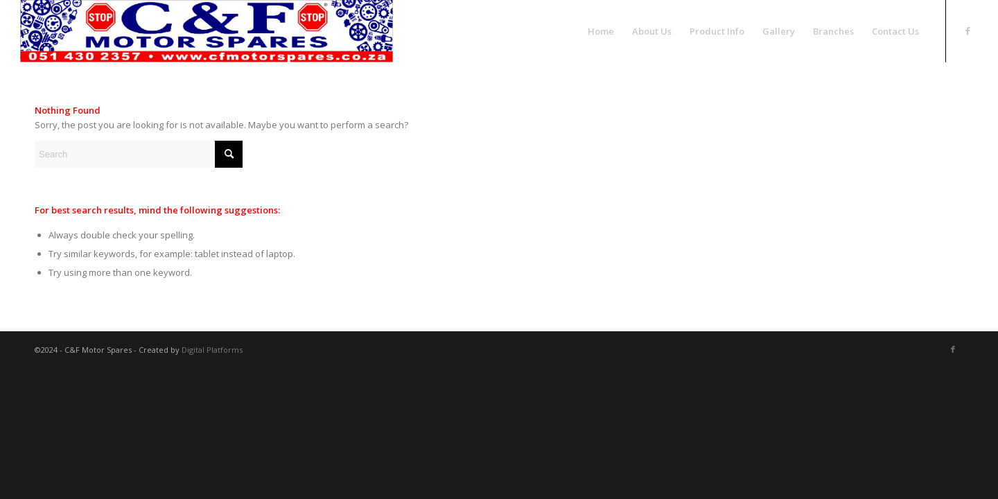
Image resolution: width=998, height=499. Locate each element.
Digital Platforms (212, 349)
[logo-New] (206, 31)
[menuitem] (601, 31)
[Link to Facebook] (967, 30)
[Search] (139, 154)
